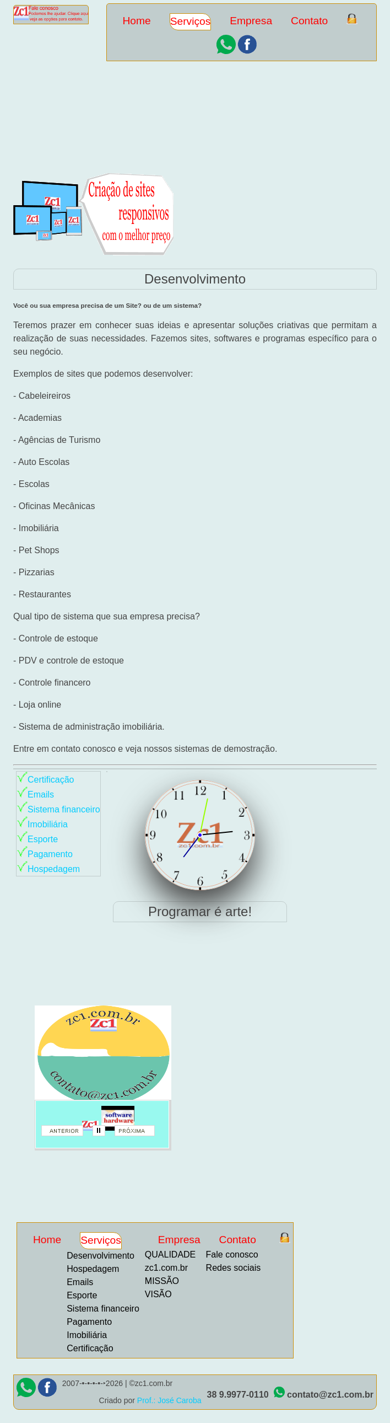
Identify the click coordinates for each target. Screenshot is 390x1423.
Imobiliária (48, 824)
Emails (41, 794)
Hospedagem (54, 869)
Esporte (43, 839)
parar (103, 1134)
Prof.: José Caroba (169, 1400)
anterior (66, 1134)
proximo (139, 1134)
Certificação (51, 779)
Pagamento (50, 854)
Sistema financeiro (64, 809)
